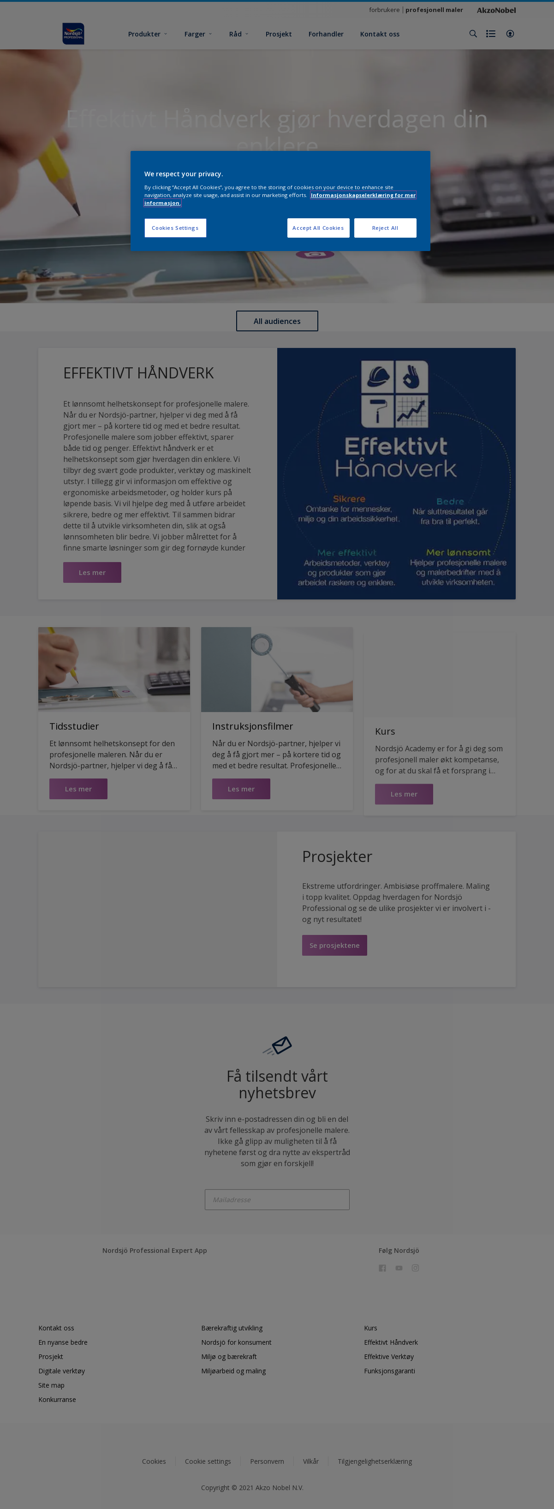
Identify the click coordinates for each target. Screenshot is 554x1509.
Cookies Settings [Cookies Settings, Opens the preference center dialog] (175, 227)
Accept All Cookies (318, 227)
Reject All (385, 227)
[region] (280, 201)
